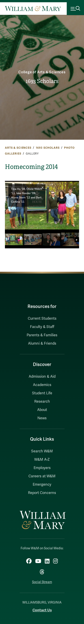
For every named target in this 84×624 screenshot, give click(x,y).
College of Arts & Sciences (42, 72)
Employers (42, 468)
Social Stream (42, 582)
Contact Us (42, 610)
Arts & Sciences (18, 148)
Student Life (42, 393)
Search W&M (42, 451)
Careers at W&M (42, 476)
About (42, 410)
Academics (42, 385)
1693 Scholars (42, 81)
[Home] (33, 8)
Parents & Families (42, 335)
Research (42, 401)
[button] (74, 206)
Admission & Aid (42, 376)
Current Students (42, 318)
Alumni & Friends (42, 343)
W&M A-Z (42, 459)
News (42, 418)
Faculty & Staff (42, 327)
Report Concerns (42, 493)
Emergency (42, 484)
